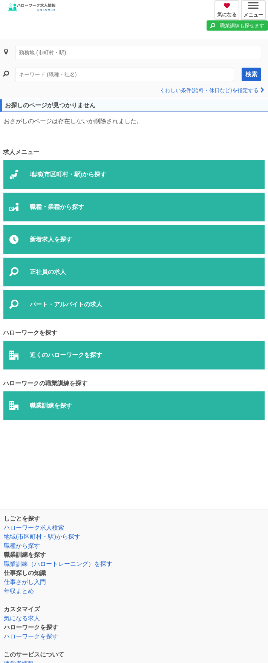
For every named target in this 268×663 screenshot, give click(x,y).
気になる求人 (22, 618)
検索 (251, 74)
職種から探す (22, 545)
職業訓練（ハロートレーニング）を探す (58, 563)
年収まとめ (19, 591)
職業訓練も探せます (242, 25)
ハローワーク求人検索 (34, 527)
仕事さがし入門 (25, 582)
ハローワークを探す (31, 636)
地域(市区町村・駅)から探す (42, 536)
